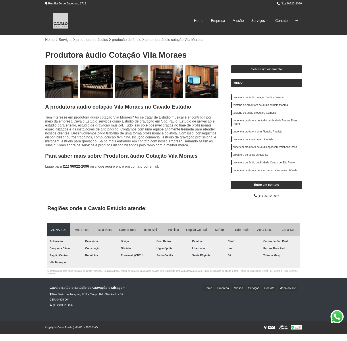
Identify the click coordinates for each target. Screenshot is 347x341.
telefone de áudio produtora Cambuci (254, 115)
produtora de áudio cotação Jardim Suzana (258, 98)
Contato (281, 21)
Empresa (218, 21)
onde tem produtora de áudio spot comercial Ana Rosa (265, 153)
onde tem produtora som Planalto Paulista (257, 136)
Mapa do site (289, 295)
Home (198, 21)
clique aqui (103, 167)
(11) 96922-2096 (289, 3)
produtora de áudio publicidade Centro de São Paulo (264, 169)
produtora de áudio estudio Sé (250, 161)
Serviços (258, 21)
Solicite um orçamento (266, 70)
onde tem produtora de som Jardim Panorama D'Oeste (265, 178)
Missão (238, 21)
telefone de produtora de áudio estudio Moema (260, 107)
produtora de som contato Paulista (253, 144)
